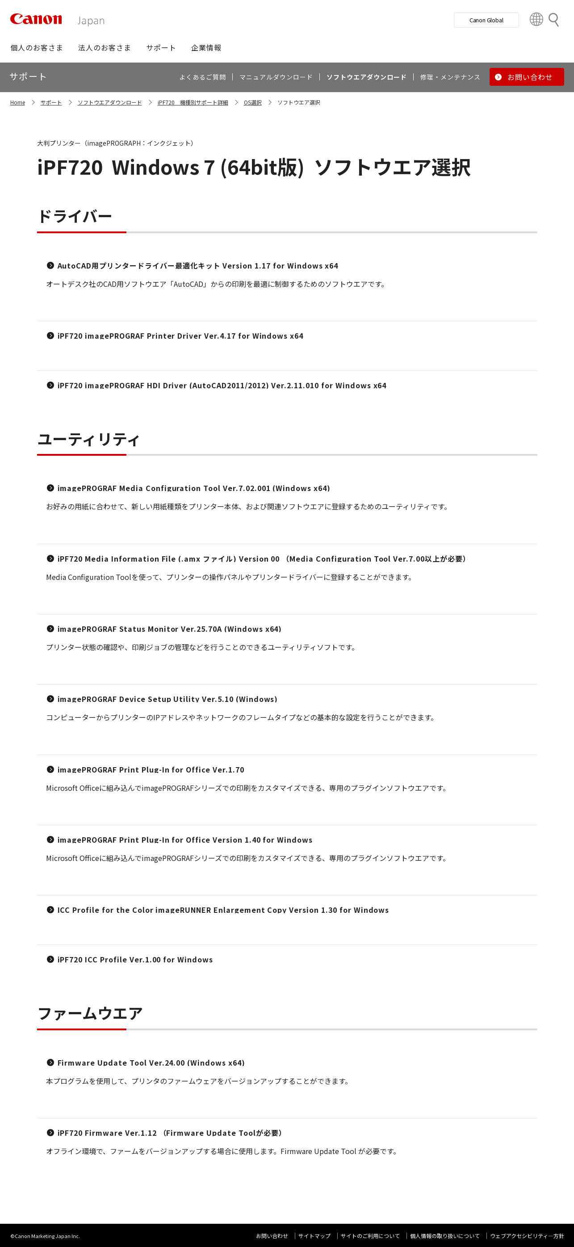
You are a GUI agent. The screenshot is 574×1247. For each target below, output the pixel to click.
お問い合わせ (272, 1235)
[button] (36, 47)
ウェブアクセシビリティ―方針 (527, 1235)
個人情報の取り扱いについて (445, 1235)
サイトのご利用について (370, 1235)
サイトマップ (314, 1235)
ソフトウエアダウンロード (110, 102)
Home (17, 102)
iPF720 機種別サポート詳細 (193, 102)
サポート (51, 102)
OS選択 (253, 102)
